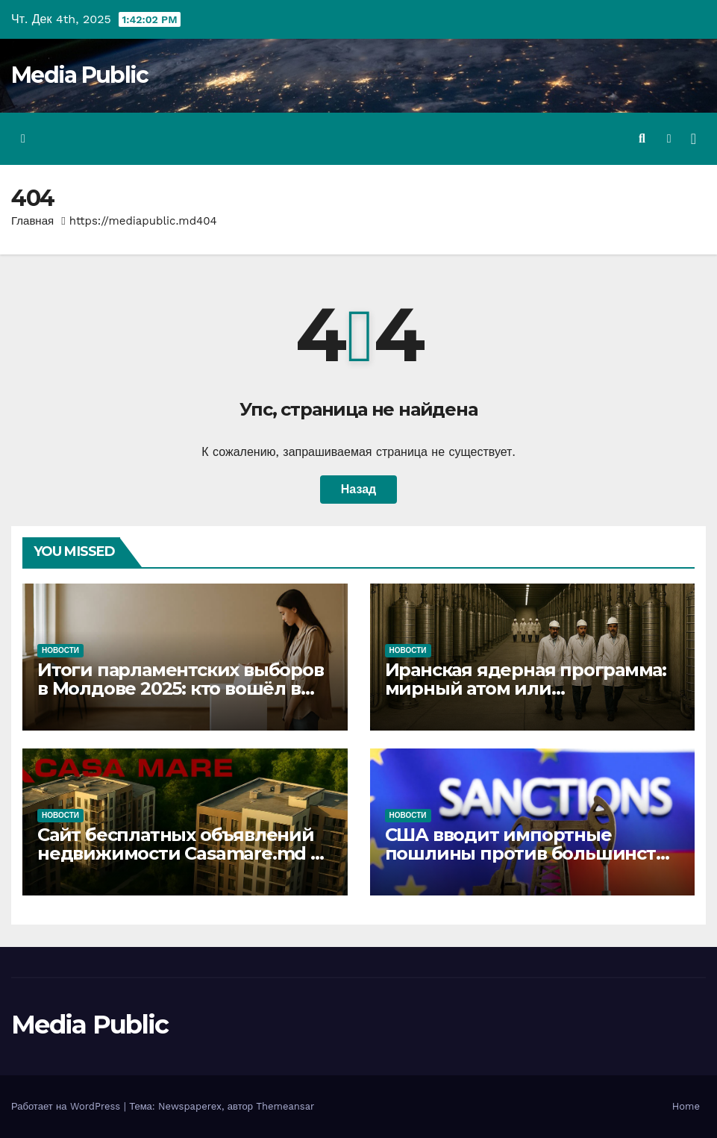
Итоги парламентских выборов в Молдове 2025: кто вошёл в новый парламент (180, 688)
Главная (32, 221)
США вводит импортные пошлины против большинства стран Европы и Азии (530, 853)
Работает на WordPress (67, 1106)
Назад (358, 489)
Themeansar (285, 1106)
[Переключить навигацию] (693, 139)
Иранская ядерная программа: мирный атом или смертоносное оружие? (526, 688)
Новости (60, 650)
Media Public (79, 75)
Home (686, 1106)
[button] (642, 138)
